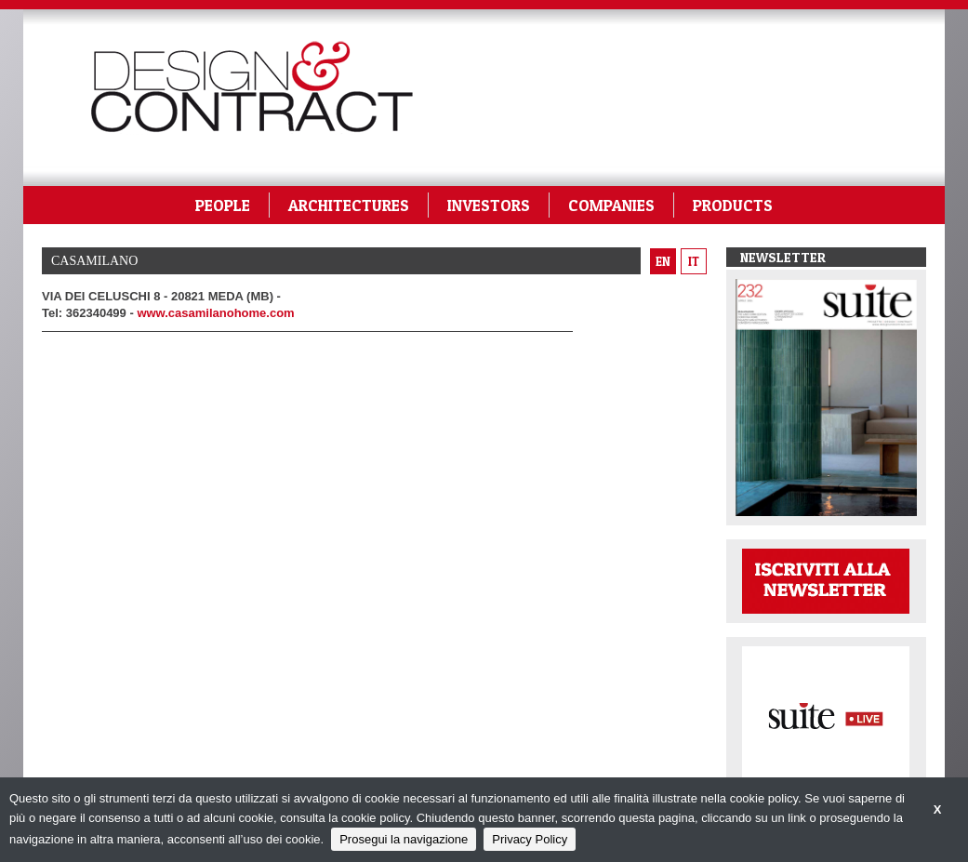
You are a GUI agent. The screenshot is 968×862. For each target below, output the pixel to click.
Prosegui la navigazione (403, 839)
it (693, 261)
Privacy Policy (529, 839)
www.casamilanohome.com (215, 313)
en (663, 261)
